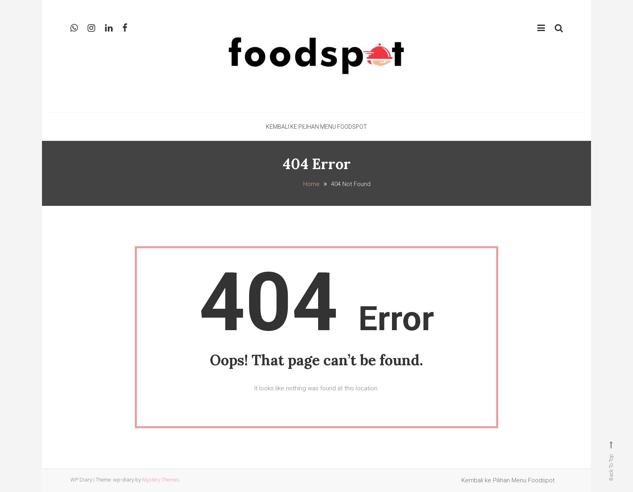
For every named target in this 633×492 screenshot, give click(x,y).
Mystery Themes (160, 480)
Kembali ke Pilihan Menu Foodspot (316, 127)
